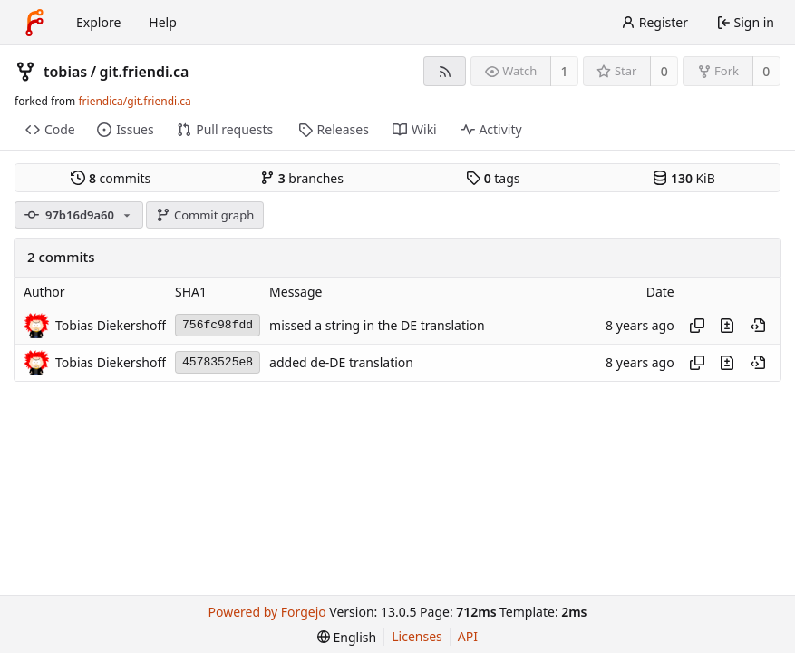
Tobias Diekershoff (110, 325)
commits (110, 178)
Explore (98, 22)
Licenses (417, 636)
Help (163, 22)
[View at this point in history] (757, 325)
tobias (65, 72)
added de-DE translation (341, 362)
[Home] (34, 22)
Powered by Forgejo (267, 611)
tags (492, 178)
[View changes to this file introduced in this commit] (727, 325)
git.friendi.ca (144, 72)
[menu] (346, 637)
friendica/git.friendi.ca (134, 101)
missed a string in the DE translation (377, 325)
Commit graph (205, 215)
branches (302, 178)
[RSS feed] (444, 71)
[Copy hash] (697, 325)
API (468, 636)
